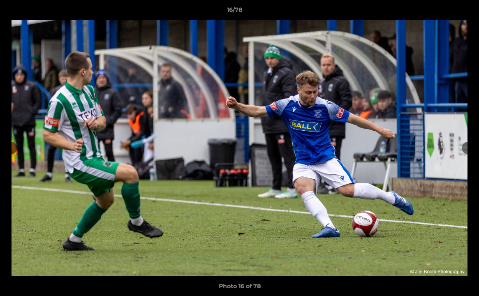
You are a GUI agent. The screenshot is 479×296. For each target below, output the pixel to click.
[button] (444, 12)
